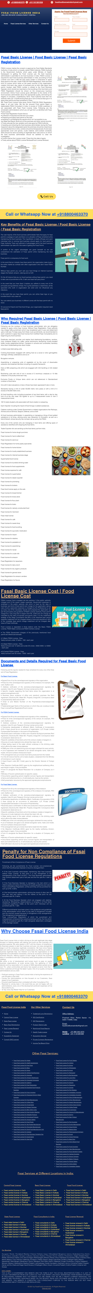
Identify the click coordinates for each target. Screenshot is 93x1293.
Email (74, 24)
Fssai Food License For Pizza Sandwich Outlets (69, 1151)
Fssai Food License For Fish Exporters (66, 1122)
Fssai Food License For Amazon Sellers (24, 1119)
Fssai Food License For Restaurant (65, 1073)
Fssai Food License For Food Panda (23, 1122)
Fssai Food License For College (64, 1063)
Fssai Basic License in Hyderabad (48, 1197)
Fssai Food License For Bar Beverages (66, 1075)
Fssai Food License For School (64, 1065)
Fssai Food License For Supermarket (24, 1137)
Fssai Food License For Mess (22, 1068)
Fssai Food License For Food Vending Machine (26, 1112)
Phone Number (76, 16)
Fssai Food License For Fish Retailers (66, 1090)
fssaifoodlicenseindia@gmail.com (69, 2)
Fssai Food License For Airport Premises (67, 1137)
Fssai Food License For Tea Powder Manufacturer (27, 1124)
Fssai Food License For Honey (22, 1070)
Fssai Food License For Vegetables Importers (68, 1092)
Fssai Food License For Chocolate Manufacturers (27, 1127)
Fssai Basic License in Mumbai (47, 1195)
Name (55, 16)
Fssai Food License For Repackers (65, 1085)
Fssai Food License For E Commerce (66, 1109)
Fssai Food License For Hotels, (22, 1060)
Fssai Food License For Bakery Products (67, 1159)
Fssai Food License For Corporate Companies (26, 1080)
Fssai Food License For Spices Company (67, 1156)
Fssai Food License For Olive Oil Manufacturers (69, 1097)
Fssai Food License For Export (64, 1134)
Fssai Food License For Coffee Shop (24, 1102)
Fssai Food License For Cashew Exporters (67, 1154)
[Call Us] (46, 196)
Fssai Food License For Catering (22, 1082)
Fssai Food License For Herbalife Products (25, 1114)
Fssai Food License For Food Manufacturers (26, 1100)
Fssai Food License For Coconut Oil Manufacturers (70, 1112)
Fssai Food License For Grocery (65, 1082)
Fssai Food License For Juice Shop (65, 1077)
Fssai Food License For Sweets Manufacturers (68, 1102)
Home (6, 1014)
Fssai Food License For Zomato (64, 1087)
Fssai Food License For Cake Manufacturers (68, 1149)
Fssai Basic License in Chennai (47, 1202)
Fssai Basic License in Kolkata (47, 1193)
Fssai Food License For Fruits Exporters (67, 1146)
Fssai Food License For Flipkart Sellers (66, 1161)
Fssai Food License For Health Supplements (26, 1063)
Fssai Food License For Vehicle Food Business (26, 1073)
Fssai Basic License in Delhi (46, 1190)
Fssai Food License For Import (64, 1070)
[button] (18, 23)
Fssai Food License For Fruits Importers (24, 1092)
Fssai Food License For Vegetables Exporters (68, 1095)
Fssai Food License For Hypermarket (24, 1105)
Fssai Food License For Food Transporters (25, 1085)
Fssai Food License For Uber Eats (23, 1139)
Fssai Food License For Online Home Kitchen (68, 1105)
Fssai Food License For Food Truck (23, 1065)
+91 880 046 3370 (77, 1032)
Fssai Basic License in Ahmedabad (48, 1205)
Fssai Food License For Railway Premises (25, 1107)
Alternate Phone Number (60, 24)
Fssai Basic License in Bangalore (48, 1200)
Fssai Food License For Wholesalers (66, 1068)
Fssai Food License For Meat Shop (65, 1139)
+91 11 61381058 (77, 1034)
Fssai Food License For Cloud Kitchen (66, 1127)
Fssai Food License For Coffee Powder (66, 1107)
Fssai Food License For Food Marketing (67, 1080)
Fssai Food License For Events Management (68, 1124)
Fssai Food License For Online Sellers (66, 1164)
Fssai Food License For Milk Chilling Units (25, 1109)
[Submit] (71, 41)
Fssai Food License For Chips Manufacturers (68, 1100)
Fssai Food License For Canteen (22, 1132)
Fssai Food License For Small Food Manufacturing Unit (29, 1129)
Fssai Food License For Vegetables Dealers (68, 1166)
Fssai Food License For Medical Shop (66, 1129)
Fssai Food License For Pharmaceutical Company (69, 1132)
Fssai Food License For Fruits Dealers (66, 1060)
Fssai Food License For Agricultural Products (26, 1117)
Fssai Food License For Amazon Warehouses (26, 1077)
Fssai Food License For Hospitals (23, 1075)
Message (56, 31)
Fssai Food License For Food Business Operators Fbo (28, 1134)
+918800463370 (72, 214)
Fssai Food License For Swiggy (64, 1114)
